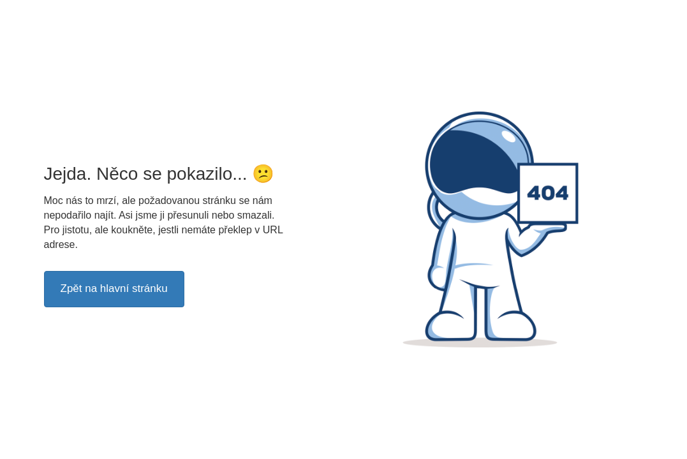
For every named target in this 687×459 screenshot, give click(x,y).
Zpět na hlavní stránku (114, 288)
